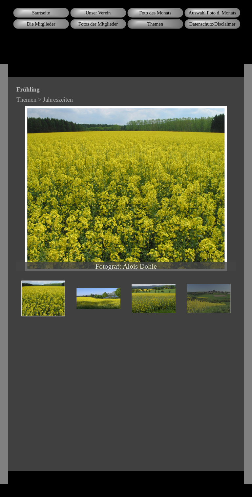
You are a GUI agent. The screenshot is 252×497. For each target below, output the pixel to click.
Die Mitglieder (41, 24)
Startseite (41, 12)
